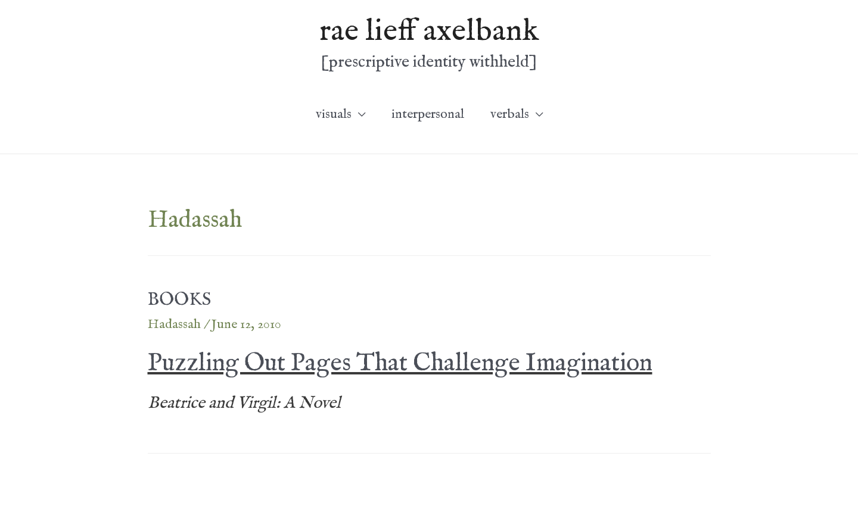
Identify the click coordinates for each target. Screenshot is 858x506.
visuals (334, 114)
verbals (509, 114)
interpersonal (427, 114)
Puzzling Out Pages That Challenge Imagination (400, 363)
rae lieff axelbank (429, 31)
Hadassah (174, 324)
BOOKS (179, 300)
